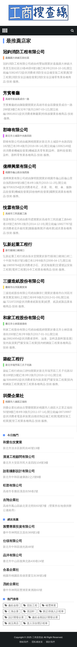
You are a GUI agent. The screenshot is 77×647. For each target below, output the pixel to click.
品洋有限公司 (12, 555)
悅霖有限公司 (15, 207)
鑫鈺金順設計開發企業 (45, 617)
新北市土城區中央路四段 (18, 135)
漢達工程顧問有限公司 (19, 456)
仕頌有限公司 (12, 540)
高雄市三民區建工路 (16, 213)
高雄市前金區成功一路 (17, 99)
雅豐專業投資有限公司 (19, 526)
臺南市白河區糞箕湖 (16, 287)
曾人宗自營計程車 (37, 623)
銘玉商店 (13, 623)
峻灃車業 (51, 605)
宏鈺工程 (32, 605)
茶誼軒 (31, 611)
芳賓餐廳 (11, 93)
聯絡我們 (23, 642)
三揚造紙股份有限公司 (24, 281)
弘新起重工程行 (17, 244)
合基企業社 (11, 569)
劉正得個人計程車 (53, 611)
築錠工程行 (13, 358)
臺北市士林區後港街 (16, 323)
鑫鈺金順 (13, 605)
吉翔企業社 (11, 499)
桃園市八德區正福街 (16, 401)
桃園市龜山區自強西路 (17, 172)
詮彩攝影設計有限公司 (19, 470)
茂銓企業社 (11, 583)
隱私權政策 (37, 642)
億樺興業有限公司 (19, 166)
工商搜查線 (37, 637)
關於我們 (50, 642)
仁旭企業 (13, 611)
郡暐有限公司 (15, 129)
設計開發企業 (16, 617)
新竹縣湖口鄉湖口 (14, 250)
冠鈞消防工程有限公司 (24, 51)
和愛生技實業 (12, 442)
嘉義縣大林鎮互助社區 (17, 57)
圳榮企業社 (13, 395)
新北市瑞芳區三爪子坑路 (18, 365)
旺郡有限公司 (12, 485)
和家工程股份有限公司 (24, 317)
